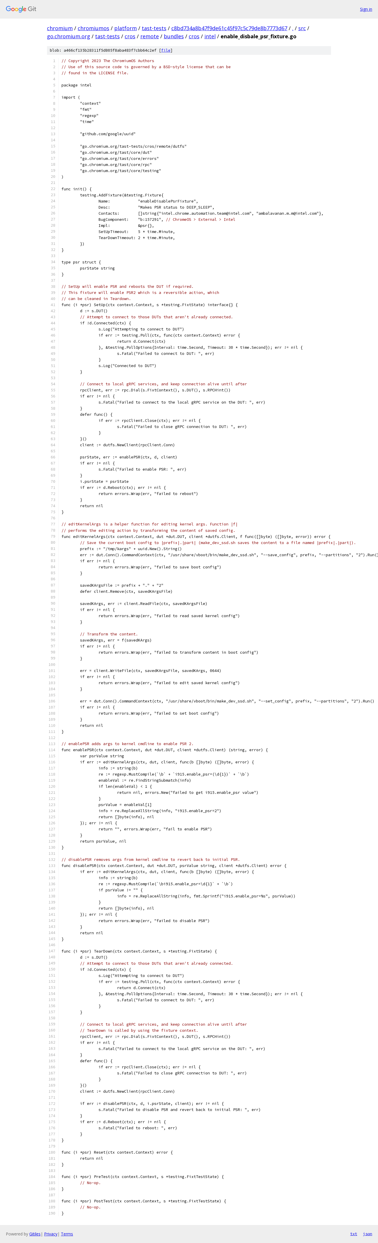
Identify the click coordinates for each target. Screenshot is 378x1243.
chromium (60, 28)
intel (210, 36)
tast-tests (154, 28)
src (302, 28)
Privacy (50, 1234)
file (165, 50)
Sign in (366, 9)
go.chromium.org (68, 36)
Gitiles (35, 1234)
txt (353, 1233)
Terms (67, 1234)
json (367, 1233)
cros (130, 36)
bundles (174, 36)
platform (125, 28)
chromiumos (93, 28)
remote (149, 36)
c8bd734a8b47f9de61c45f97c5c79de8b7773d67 (229, 28)
